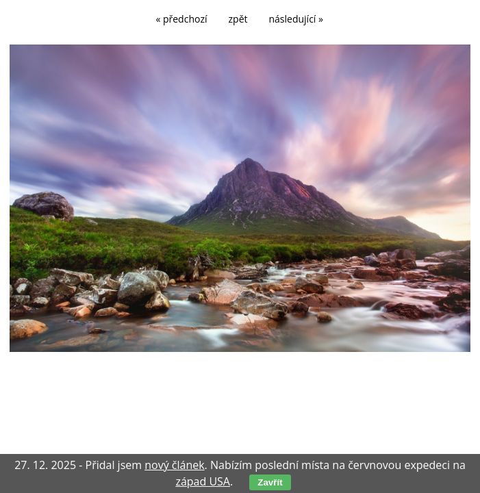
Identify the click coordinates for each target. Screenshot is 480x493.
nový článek (174, 464)
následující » (296, 18)
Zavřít (269, 482)
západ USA (202, 481)
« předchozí (181, 18)
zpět (238, 18)
